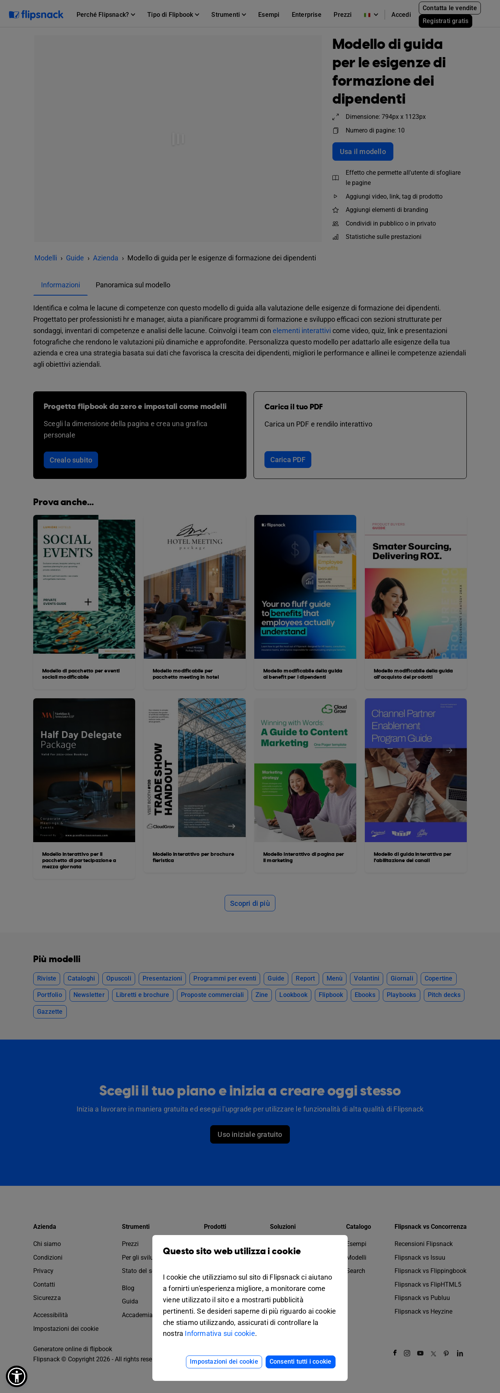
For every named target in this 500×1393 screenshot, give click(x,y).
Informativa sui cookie (220, 1333)
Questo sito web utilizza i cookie (250, 1257)
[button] (16, 1376)
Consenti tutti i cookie (301, 1361)
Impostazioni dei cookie (224, 1361)
